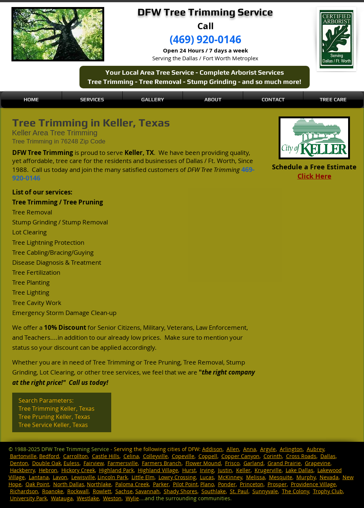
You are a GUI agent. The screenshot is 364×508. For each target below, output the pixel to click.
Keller (243, 470)
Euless (71, 463)
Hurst (189, 470)
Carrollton (75, 456)
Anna (249, 449)
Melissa (255, 477)
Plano (207, 484)
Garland (253, 463)
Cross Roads (301, 456)
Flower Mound (203, 463)
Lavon (60, 477)
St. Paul (239, 491)
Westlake (88, 498)
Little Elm (143, 477)
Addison (212, 449)
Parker (161, 484)
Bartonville (23, 456)
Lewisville (83, 477)
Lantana (39, 477)
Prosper (277, 484)
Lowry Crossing (177, 477)
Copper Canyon (240, 456)
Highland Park (116, 470)
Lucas (207, 477)
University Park (28, 498)
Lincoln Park (112, 477)
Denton (19, 463)
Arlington (291, 449)
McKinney (230, 477)
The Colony (295, 491)
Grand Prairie (284, 463)
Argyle (268, 449)
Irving (207, 470)
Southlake (213, 491)
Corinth (272, 456)
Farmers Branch (161, 463)
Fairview (93, 463)
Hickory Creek (78, 470)
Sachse (124, 491)
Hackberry (22, 470)
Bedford (49, 456)
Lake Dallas (299, 470)
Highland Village (158, 470)
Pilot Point (185, 484)
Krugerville (268, 470)
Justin (225, 470)
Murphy (306, 477)
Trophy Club (328, 491)
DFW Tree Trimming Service (75, 449)
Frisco (232, 463)
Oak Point (37, 484)
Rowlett (102, 491)
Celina (131, 456)
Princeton (251, 484)
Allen (233, 449)
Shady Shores (180, 491)
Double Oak (46, 463)
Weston (112, 498)
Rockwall (78, 491)
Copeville (183, 456)
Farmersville (123, 463)
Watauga (62, 498)
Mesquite (280, 477)
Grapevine (317, 463)
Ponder (227, 484)
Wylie (132, 498)
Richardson (24, 491)
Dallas (328, 456)
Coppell (207, 456)
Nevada (329, 477)
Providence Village (313, 484)
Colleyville (155, 456)
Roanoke (52, 491)
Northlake (99, 484)
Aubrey (315, 449)
